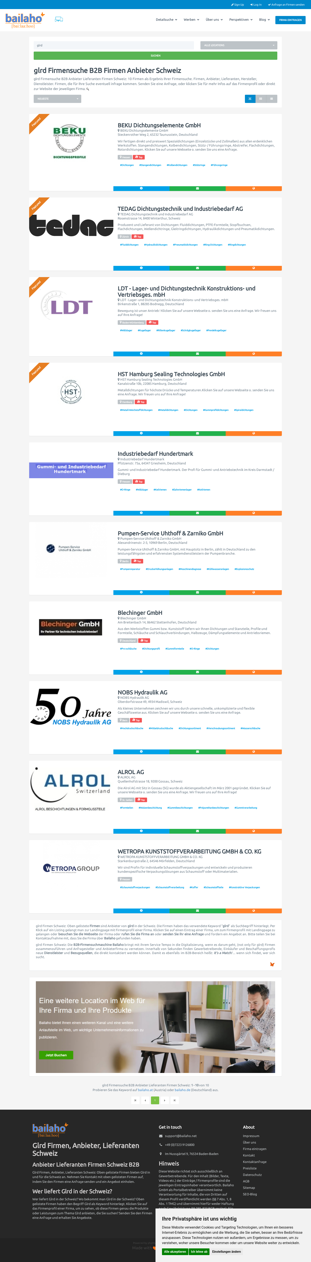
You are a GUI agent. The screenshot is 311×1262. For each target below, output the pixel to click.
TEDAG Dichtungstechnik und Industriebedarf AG (180, 209)
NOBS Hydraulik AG (142, 692)
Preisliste (250, 1168)
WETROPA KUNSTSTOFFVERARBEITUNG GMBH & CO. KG (189, 852)
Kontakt (249, 1155)
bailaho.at (145, 1090)
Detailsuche (166, 19)
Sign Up (237, 4)
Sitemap (249, 1187)
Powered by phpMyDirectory (150, 1242)
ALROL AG (131, 772)
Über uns (214, 19)
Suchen (155, 55)
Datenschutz (252, 1175)
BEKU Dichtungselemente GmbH (159, 125)
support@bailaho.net (181, 1136)
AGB (246, 1181)
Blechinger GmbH (140, 613)
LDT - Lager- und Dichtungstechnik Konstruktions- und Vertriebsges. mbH (186, 292)
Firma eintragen (290, 20)
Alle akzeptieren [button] (175, 1251)
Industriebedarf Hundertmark (155, 454)
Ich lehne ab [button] (199, 1251)
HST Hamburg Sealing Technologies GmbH (171, 374)
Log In (256, 4)
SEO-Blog (250, 1194)
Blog (264, 19)
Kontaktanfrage (255, 1162)
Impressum (251, 1136)
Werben (191, 19)
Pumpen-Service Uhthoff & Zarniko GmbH (170, 533)
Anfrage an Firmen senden (286, 4)
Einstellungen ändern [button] (226, 1251)
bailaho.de (182, 1090)
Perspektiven (241, 19)
